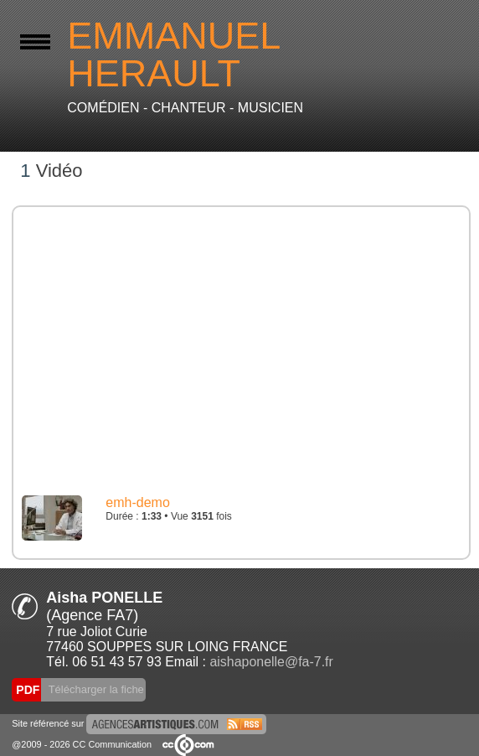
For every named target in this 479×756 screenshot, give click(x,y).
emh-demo (137, 502)
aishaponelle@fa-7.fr (270, 662)
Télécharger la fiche (94, 689)
